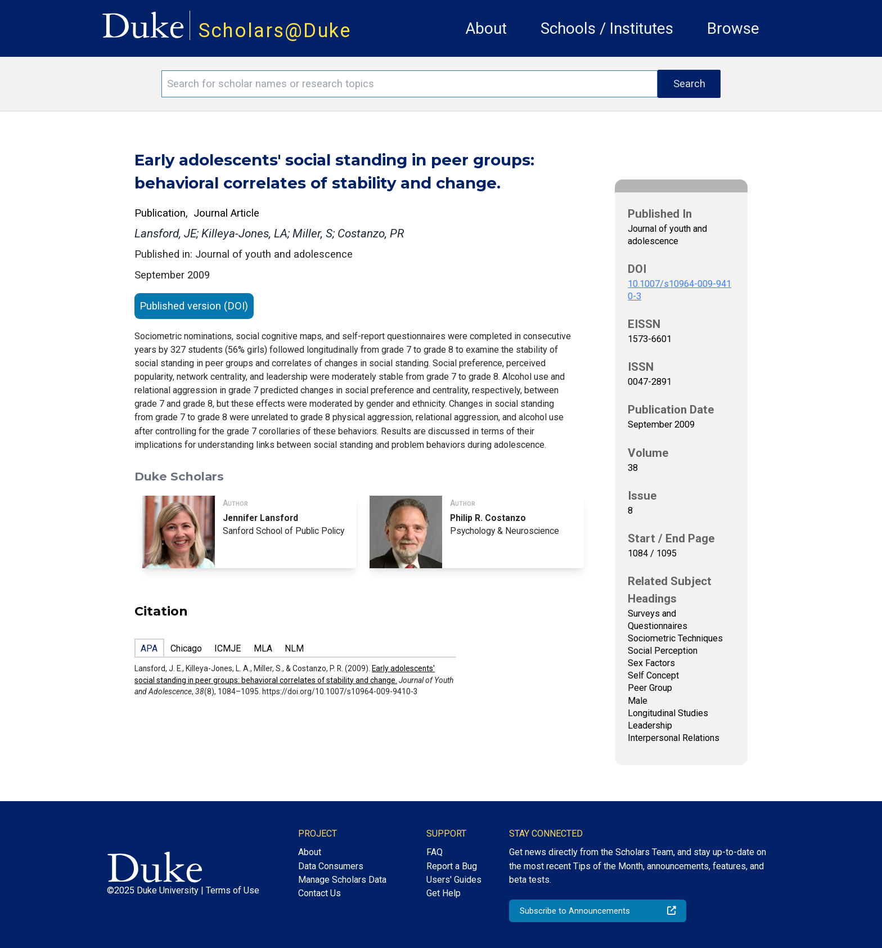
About (486, 28)
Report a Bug (451, 866)
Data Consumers (330, 866)
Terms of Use (232, 890)
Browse (733, 28)
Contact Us (319, 893)
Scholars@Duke (275, 30)
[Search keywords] (409, 83)
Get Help (443, 893)
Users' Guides (454, 879)
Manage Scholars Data (342, 879)
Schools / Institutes (607, 28)
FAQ (434, 852)
